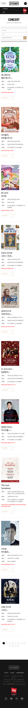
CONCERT (5, 9)
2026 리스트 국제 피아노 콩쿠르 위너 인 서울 (7, 312)
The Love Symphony (6, 486)
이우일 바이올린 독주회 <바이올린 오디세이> (5, 550)
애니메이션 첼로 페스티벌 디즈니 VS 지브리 (6, 76)
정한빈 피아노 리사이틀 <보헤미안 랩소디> (6, 428)
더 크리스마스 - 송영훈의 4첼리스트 (7, 370)
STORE (3, 3)
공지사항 (12, 672)
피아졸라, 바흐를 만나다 (6, 136)
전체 (4, 12)
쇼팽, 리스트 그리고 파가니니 (6, 608)
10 (12, 645)
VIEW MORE (5, 97)
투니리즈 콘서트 (4, 194)
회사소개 (6, 672)
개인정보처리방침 (20, 672)
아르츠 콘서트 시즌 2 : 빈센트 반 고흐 (7, 254)
